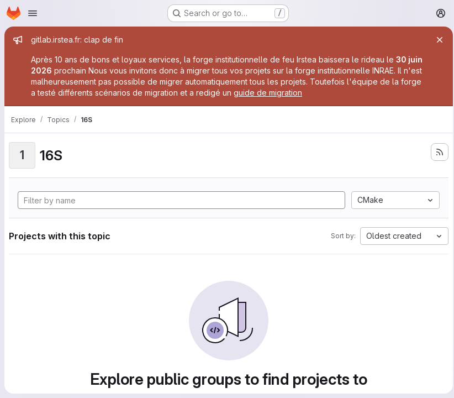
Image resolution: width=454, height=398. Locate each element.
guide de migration (290, 92)
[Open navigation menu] (32, 13)
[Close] (436, 39)
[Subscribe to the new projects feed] (436, 152)
